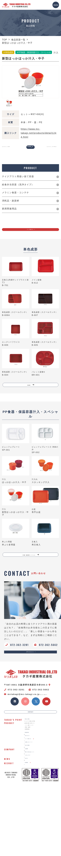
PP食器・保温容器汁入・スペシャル (31, 570)
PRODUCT (30, 171)
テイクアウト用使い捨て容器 (18, 180)
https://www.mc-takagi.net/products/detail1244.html (38, 133)
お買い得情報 (33, 812)
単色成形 (31, 396)
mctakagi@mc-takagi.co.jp (22, 717)
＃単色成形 (8, 52)
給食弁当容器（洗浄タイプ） (18, 188)
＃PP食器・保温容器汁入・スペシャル (34, 52)
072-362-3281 (14, 712)
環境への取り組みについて (39, 824)
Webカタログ (33, 795)
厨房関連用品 (9, 212)
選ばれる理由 (33, 755)
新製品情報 (31, 789)
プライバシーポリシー (14, 721)
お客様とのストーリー (37, 807)
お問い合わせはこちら (31, 672)
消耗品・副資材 (10, 204)
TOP (4, 39)
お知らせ (30, 836)
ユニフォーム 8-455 (8, 149)
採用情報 (32, 842)
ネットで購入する (31, 236)
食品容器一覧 (18, 39)
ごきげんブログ (34, 830)
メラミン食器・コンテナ (15, 196)
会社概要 (30, 819)
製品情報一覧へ (30, 148)
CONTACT (31, 744)
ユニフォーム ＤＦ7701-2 (52, 150)
